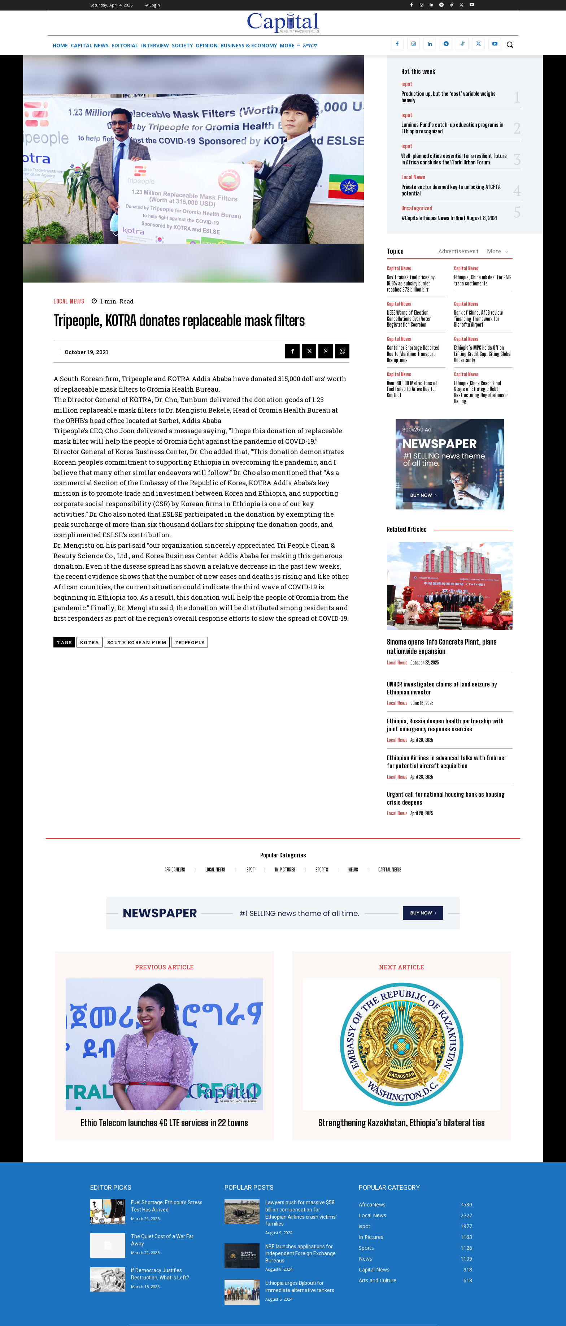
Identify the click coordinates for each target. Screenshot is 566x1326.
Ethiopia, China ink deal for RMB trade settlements (482, 280)
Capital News (399, 268)
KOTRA (89, 642)
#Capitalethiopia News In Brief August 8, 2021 (449, 218)
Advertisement (458, 251)
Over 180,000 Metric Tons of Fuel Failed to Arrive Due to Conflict (412, 389)
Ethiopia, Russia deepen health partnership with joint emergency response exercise (445, 725)
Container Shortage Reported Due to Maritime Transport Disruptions (413, 354)
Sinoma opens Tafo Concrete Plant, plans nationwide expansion (442, 646)
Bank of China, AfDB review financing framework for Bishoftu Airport (478, 319)
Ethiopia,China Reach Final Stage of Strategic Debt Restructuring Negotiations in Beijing (481, 392)
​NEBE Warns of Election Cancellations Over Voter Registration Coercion (409, 319)
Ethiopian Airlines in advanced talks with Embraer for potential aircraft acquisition (446, 762)
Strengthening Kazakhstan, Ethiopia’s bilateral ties (401, 1123)
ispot (406, 84)
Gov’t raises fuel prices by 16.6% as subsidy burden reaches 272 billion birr (411, 283)
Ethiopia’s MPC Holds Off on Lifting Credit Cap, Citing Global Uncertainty (482, 354)
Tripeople (189, 642)
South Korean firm (137, 642)
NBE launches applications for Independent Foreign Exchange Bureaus (300, 1253)
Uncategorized (416, 208)
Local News (68, 301)
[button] (509, 44)
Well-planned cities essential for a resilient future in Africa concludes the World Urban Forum (454, 158)
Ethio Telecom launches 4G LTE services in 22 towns (164, 1123)
